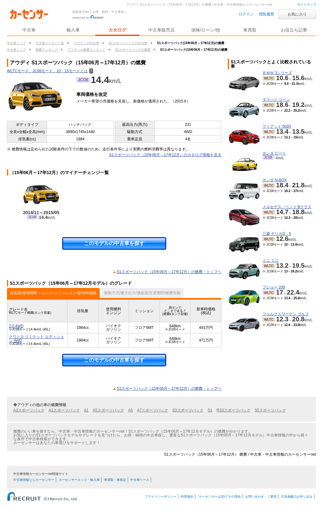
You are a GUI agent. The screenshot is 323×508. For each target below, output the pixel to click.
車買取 (249, 29)
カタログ (117, 29)
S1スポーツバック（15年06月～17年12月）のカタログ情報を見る (165, 155)
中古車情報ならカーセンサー (33, 480)
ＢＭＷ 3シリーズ (277, 73)
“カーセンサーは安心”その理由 (219, 496)
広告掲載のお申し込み (297, 496)
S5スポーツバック (270, 410)
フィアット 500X (276, 126)
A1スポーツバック (64, 410)
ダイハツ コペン (276, 99)
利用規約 (187, 496)
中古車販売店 (161, 29)
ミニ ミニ (270, 260)
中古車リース (139, 480)
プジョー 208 (273, 287)
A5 (130, 410)
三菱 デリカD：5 (276, 233)
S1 (210, 410)
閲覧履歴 (266, 14)
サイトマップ (306, 4)
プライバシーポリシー (160, 496)
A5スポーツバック (108, 410)
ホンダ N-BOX (274, 180)
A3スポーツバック (28, 410)
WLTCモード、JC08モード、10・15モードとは (50, 71)
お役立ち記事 (294, 29)
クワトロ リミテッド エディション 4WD (36, 339)
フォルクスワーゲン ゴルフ (285, 314)
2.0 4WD (16, 326)
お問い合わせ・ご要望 (261, 496)
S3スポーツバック (187, 410)
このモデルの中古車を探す (114, 243)
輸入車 (73, 29)
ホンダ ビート (274, 153)
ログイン (246, 14)
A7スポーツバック (152, 410)
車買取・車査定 (115, 480)
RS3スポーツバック (233, 410)
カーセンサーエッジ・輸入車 (79, 480)
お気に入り (297, 14)
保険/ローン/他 (205, 29)
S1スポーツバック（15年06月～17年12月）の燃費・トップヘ (169, 272)
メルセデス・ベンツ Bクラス (286, 207)
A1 (86, 410)
